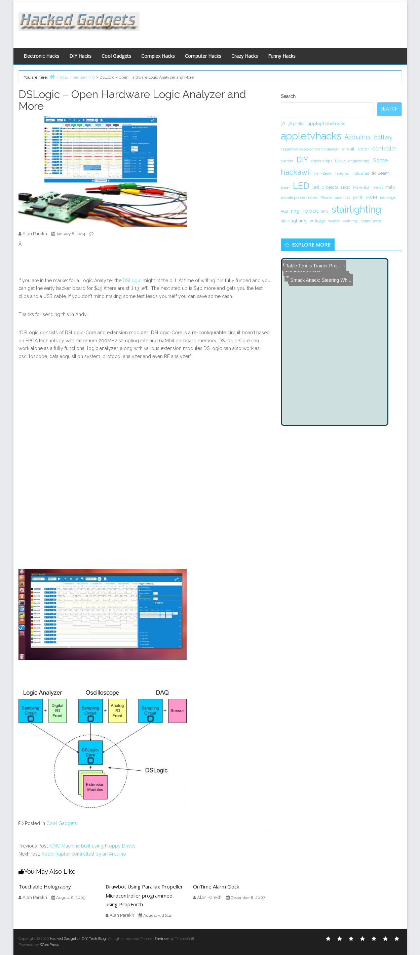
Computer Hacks (203, 56)
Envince (161, 939)
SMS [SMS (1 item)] (325, 211)
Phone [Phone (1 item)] (326, 198)
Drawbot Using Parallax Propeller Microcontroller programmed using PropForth (144, 895)
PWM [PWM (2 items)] (371, 197)
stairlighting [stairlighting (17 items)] (356, 209)
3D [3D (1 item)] (283, 124)
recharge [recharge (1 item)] (387, 198)
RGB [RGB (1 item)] (284, 211)
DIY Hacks (80, 56)
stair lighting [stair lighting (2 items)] (294, 220)
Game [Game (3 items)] (380, 160)
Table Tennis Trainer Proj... (311, 264)
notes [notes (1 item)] (312, 198)
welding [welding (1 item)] (350, 221)
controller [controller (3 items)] (384, 148)
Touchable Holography (44, 886)
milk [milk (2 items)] (390, 187)
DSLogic (132, 280)
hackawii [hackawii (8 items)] (296, 172)
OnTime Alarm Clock (216, 886)
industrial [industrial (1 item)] (360, 173)
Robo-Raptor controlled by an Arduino (83, 854)
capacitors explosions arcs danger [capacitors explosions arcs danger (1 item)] (310, 149)
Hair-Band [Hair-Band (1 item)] (323, 173)
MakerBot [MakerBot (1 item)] (361, 187)
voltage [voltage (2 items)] (317, 220)
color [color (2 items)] (363, 148)
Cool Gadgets (116, 56)
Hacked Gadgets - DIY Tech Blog (78, 939)
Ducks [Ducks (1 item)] (340, 161)
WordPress (49, 945)
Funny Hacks (282, 56)
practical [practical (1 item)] (342, 198)
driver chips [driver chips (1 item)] (321, 161)
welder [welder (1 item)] (334, 221)
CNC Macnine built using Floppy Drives (93, 846)
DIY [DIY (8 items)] (302, 159)
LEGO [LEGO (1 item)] (345, 187)
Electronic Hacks (41, 56)
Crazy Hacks (244, 56)
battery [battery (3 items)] (383, 137)
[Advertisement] (275, 22)
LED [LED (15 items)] (301, 185)
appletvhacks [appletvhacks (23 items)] (311, 136)
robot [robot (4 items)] (310, 210)
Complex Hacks (158, 56)
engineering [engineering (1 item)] (359, 161)
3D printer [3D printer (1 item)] (296, 124)
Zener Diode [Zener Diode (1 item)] (370, 221)
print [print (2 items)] (357, 197)
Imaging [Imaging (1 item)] (342, 173)
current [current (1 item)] (287, 161)
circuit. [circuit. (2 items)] (348, 148)
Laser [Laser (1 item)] (285, 187)
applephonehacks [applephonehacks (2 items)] (326, 123)
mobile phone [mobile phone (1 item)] (293, 198)
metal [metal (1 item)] (378, 187)
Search (288, 96)
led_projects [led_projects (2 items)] (325, 187)
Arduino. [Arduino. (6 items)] (357, 137)
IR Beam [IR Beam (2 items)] (380, 173)
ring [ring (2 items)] (295, 211)
